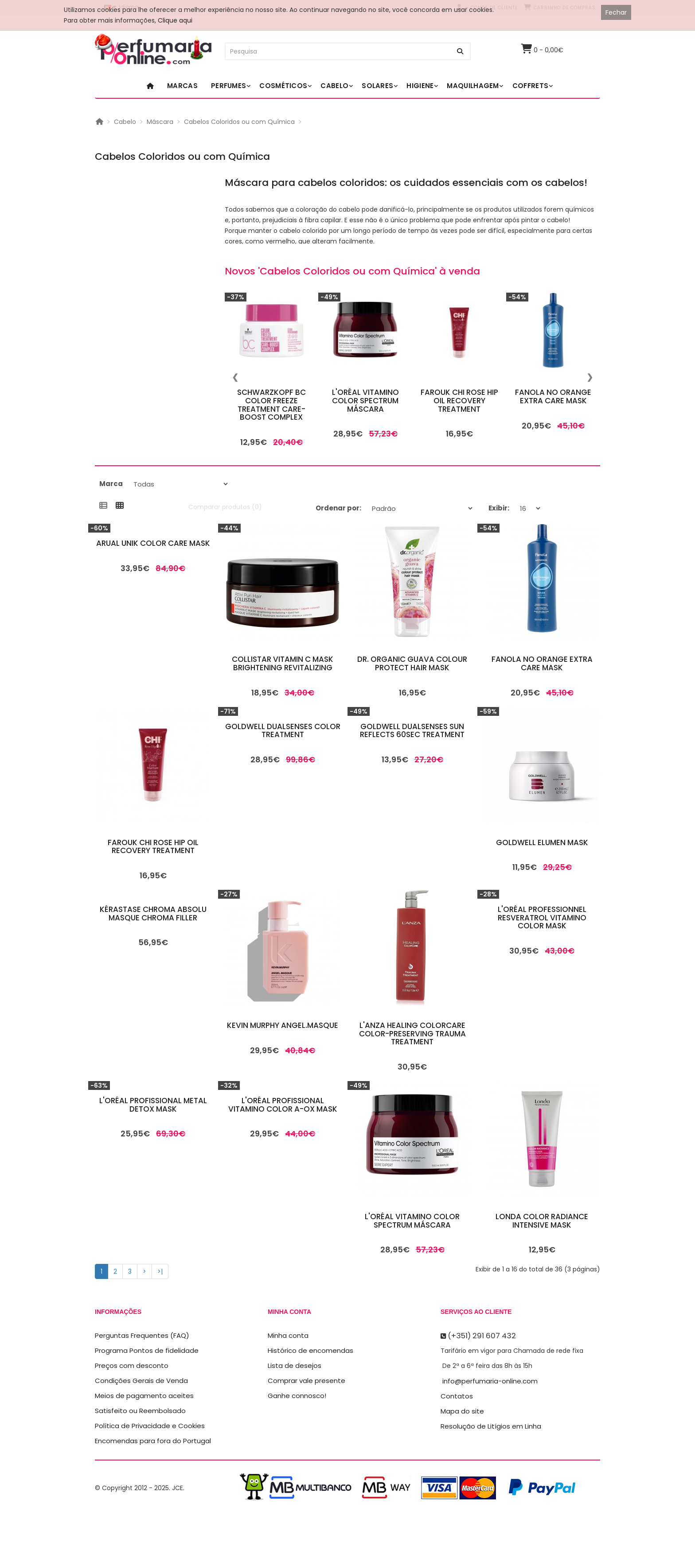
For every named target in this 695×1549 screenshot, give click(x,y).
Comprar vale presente (306, 1380)
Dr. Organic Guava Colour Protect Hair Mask (412, 663)
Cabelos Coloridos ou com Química (239, 121)
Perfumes (228, 85)
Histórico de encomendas (310, 1350)
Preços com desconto (131, 1365)
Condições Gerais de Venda (141, 1380)
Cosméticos (283, 85)
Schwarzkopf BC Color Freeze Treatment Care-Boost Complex (271, 404)
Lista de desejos (294, 1365)
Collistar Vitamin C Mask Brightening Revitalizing (282, 663)
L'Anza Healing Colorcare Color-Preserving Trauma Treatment (412, 1033)
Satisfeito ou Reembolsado (140, 1410)
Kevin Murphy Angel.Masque (282, 1025)
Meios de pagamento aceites (144, 1395)
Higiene (419, 85)
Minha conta (288, 1335)
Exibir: (498, 508)
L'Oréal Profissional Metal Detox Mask (153, 1104)
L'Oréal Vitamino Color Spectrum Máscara (365, 400)
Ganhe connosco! (297, 1395)
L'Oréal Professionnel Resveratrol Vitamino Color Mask (542, 917)
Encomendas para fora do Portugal (153, 1440)
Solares (377, 85)
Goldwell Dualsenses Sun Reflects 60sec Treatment (412, 730)
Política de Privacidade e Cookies (150, 1425)
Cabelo (334, 85)
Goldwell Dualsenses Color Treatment (282, 730)
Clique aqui (175, 20)
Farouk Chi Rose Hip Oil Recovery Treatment (459, 400)
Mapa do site (462, 1411)
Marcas (182, 85)
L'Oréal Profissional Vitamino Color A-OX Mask (282, 1104)
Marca (111, 483)
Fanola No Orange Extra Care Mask (553, 396)
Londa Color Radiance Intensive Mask (542, 1220)
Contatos (457, 1396)
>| (160, 1271)
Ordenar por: (338, 508)
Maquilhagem (473, 85)
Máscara (160, 121)
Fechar (616, 12)
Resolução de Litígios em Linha (491, 1426)
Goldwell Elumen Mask (542, 842)
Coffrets (530, 85)
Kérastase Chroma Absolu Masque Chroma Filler (153, 913)
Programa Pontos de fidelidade (147, 1350)
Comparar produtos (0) (225, 506)
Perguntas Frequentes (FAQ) (142, 1335)
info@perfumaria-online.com (490, 1381)
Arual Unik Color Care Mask (153, 543)
